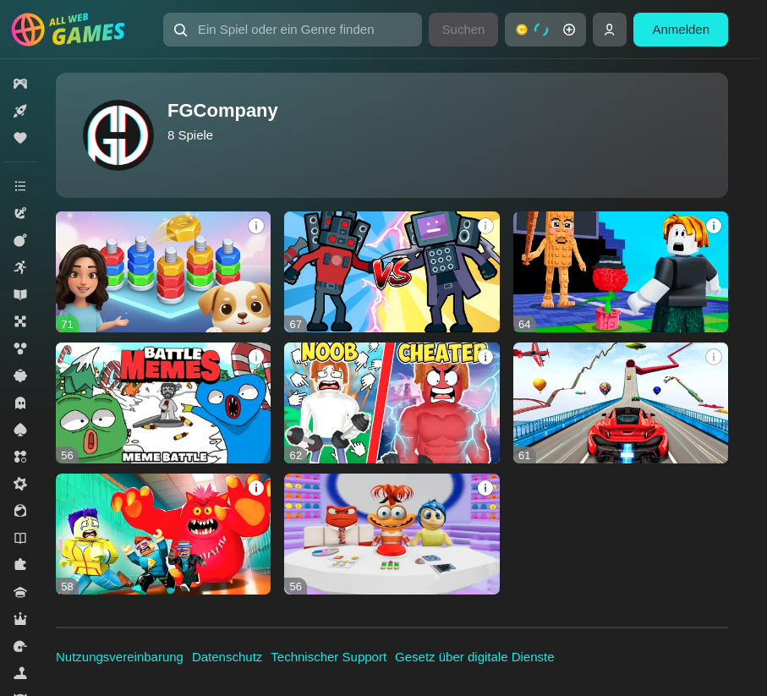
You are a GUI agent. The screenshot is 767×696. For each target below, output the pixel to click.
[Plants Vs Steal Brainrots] (620, 271)
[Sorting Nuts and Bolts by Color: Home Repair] (163, 271)
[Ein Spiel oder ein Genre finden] (292, 30)
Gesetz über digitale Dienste (474, 656)
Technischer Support (328, 656)
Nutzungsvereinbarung (120, 656)
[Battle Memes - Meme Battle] (163, 403)
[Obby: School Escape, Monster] (163, 534)
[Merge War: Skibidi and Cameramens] (391, 271)
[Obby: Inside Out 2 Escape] (391, 534)
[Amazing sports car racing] (620, 403)
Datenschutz (227, 656)
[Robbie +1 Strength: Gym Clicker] (391, 403)
